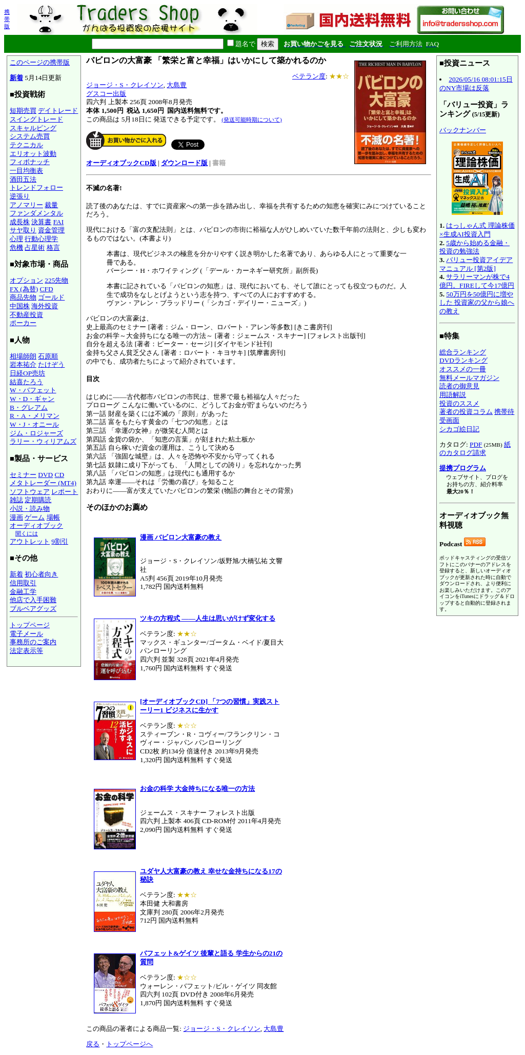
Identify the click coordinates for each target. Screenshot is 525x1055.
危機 (16, 247)
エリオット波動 (33, 153)
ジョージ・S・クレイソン (124, 85)
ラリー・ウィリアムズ (43, 441)
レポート (64, 491)
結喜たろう (26, 382)
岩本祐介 (23, 364)
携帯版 (7, 19)
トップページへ (129, 1044)
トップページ (30, 625)
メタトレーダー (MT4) (43, 483)
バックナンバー (462, 130)
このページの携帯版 (40, 62)
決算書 (41, 222)
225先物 (56, 280)
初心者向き (41, 574)
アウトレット (30, 541)
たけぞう (51, 364)
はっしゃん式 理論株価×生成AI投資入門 (477, 230)
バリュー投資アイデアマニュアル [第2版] (476, 264)
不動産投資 (26, 315)
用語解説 (452, 395)
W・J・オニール (34, 424)
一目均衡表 (26, 170)
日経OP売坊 (27, 373)
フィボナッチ (30, 162)
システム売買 (30, 136)
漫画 (16, 517)
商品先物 (23, 297)
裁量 (51, 205)
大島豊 (177, 85)
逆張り (20, 196)
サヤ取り (23, 230)
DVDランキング (463, 360)
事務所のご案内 (33, 642)
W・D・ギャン (32, 399)
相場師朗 (23, 356)
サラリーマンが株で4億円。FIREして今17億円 (476, 281)
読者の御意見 (459, 386)
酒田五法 (23, 179)
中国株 (20, 306)
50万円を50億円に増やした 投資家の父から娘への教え (476, 302)
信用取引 (23, 583)
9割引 (59, 541)
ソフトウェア (30, 491)
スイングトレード (36, 119)
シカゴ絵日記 (459, 429)
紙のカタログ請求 (475, 449)
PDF (476, 444)
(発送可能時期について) (251, 119)
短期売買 (23, 110)
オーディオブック (36, 525)
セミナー (23, 475)
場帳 (53, 517)
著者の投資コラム (466, 411)
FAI (58, 222)
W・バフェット (33, 390)
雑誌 (16, 500)
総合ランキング (462, 352)
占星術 (35, 247)
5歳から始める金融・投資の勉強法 (474, 247)
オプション (26, 280)
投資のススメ (459, 403)
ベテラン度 (309, 76)
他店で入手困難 (33, 600)
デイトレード (58, 110)
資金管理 (51, 230)
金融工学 (23, 591)
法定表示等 (26, 650)
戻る (92, 1044)
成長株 (20, 222)
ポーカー (23, 323)
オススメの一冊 (462, 369)
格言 (53, 247)
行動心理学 (41, 239)
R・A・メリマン (34, 416)
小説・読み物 (30, 508)
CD (60, 475)
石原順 (48, 356)
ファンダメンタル (36, 213)
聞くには (26, 533)
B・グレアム (29, 407)
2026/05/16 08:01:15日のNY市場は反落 (476, 83)
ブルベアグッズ (33, 608)
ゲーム (35, 517)
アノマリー (26, 205)
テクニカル (26, 145)
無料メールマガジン (469, 378)
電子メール (26, 634)
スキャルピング (33, 128)
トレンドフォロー (36, 187)
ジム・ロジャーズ (36, 433)
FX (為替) (24, 289)
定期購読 (38, 500)
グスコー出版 (106, 93)
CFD (46, 289)
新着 (16, 78)
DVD (45, 475)
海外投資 (44, 306)
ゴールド (51, 297)
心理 (16, 239)
